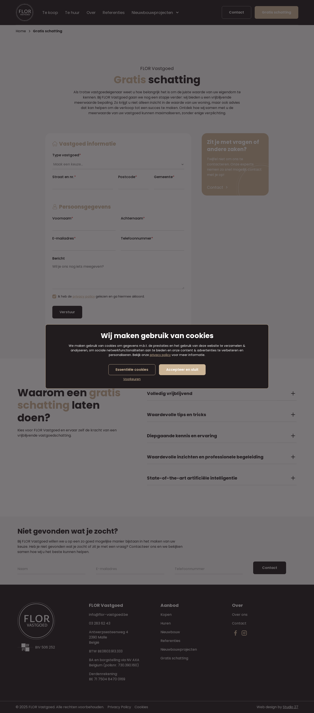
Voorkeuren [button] (132, 379)
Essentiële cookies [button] (132, 369)
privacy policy (160, 355)
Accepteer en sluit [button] (182, 369)
